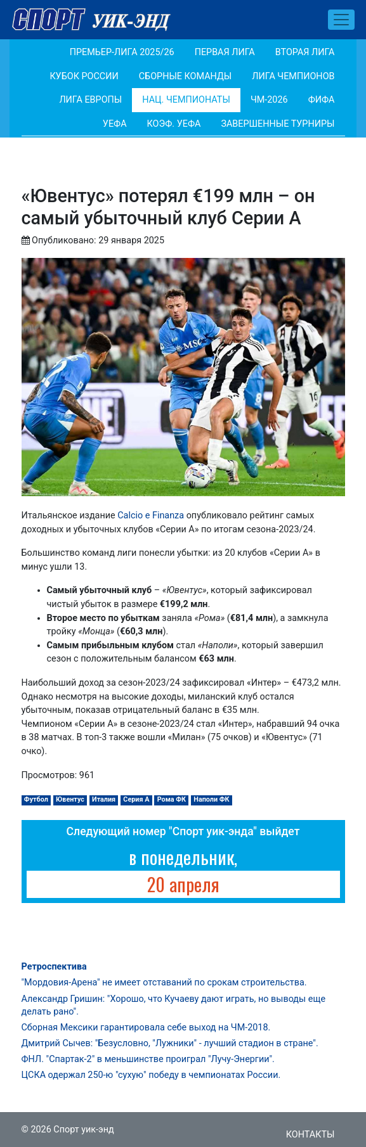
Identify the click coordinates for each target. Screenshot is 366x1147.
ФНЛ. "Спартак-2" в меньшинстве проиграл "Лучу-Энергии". (148, 1059)
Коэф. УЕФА (174, 124)
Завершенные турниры (277, 124)
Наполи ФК (211, 799)
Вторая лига (305, 52)
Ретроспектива (54, 966)
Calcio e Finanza (150, 515)
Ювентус (70, 799)
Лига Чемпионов (293, 76)
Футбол (36, 799)
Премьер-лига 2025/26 (122, 52)
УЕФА (115, 124)
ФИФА (321, 99)
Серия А (136, 799)
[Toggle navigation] (341, 20)
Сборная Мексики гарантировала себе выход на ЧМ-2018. (146, 1027)
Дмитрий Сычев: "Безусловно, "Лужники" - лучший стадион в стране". (170, 1043)
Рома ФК (171, 799)
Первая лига (225, 52)
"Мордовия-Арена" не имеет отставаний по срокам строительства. (164, 982)
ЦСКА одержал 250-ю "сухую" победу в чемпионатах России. (151, 1075)
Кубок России (83, 76)
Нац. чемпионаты (186, 99)
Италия (103, 799)
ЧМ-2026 (269, 99)
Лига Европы (90, 99)
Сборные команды (185, 76)
